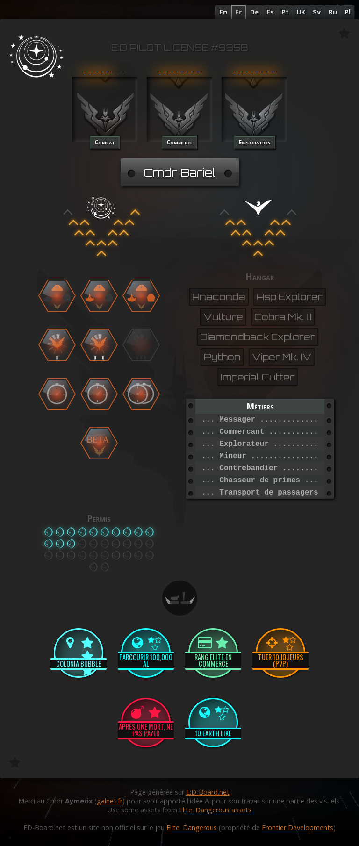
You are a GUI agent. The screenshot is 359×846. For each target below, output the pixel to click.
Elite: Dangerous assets (215, 809)
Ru (333, 11)
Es (270, 11)
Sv (317, 11)
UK (300, 11)
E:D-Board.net (208, 792)
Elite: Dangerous (191, 827)
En (223, 11)
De (254, 11)
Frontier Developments (297, 827)
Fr (238, 11)
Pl (348, 11)
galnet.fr (109, 800)
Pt (285, 11)
